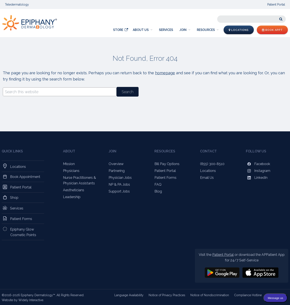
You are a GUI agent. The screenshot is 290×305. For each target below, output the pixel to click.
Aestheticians (73, 190)
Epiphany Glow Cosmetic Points (23, 232)
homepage (165, 73)
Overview (116, 164)
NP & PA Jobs (119, 184)
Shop (14, 197)
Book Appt (272, 30)
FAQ (157, 184)
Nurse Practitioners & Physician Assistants (79, 180)
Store (118, 30)
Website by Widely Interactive (22, 300)
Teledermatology (17, 4)
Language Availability (129, 295)
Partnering (117, 171)
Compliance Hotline (248, 295)
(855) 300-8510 (212, 164)
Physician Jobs (120, 178)
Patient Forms (21, 218)
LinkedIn (257, 178)
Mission (69, 164)
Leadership (72, 197)
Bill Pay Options (166, 164)
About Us (141, 30)
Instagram (258, 171)
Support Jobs (119, 191)
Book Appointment (25, 177)
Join (183, 30)
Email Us (207, 178)
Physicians (71, 171)
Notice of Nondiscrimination (209, 295)
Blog (158, 191)
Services (166, 30)
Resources (206, 30)
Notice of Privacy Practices (167, 295)
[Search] (251, 19)
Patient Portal (276, 4)
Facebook (258, 164)
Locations (239, 30)
